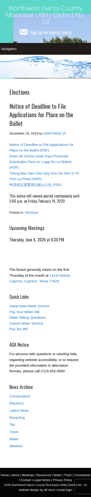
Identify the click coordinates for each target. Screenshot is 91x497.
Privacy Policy (62, 480)
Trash (13, 432)
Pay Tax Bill (18, 329)
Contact (26, 480)
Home (5, 475)
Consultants (82, 475)
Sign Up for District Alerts (45, 32)
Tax (12, 425)
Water (14, 439)
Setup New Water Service (29, 306)
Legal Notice (42, 480)
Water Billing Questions (27, 317)
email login (65, 490)
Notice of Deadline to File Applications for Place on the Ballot (41, 114)
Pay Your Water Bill (24, 312)
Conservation (19, 396)
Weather (16, 446)
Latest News (19, 410)
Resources (44, 475)
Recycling (17, 417)
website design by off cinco (37, 490)
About (15, 475)
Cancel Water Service (26, 323)
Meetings (28, 475)
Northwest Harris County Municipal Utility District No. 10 (46, 15)
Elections (31, 212)
